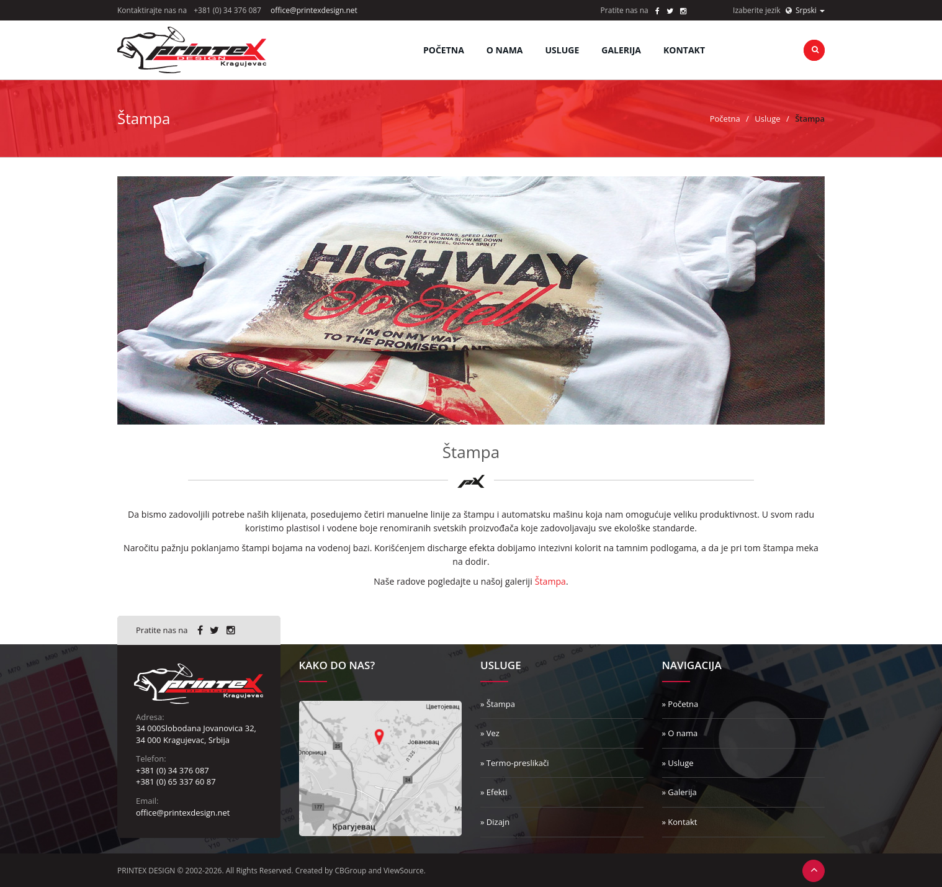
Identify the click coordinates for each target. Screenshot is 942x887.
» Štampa (497, 703)
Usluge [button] (562, 50)
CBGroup (351, 870)
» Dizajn (494, 821)
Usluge (767, 118)
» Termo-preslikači (514, 762)
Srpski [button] (805, 10)
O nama (505, 50)
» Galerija (679, 792)
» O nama (680, 733)
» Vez (490, 733)
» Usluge (678, 762)
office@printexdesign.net (314, 10)
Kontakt (684, 50)
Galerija (621, 50)
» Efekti (493, 792)
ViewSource (404, 870)
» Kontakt (680, 821)
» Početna (680, 703)
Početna (443, 50)
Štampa (550, 581)
